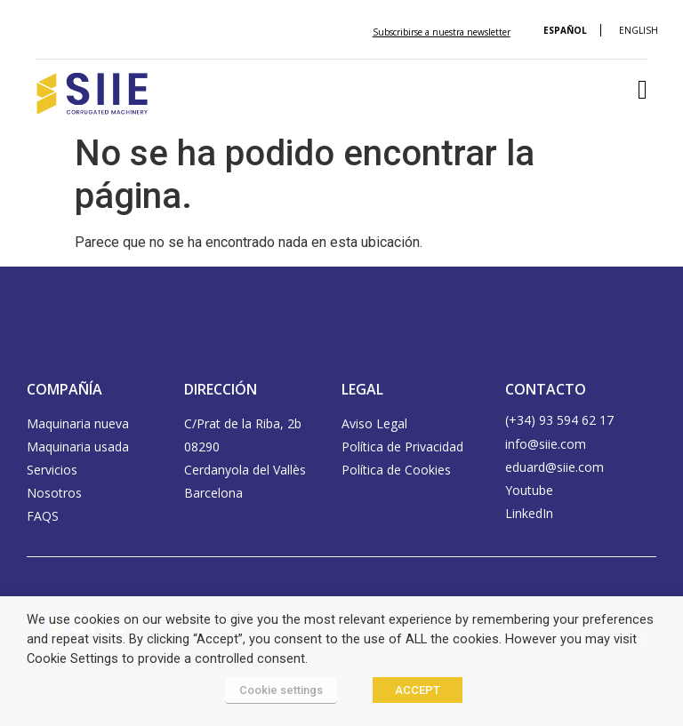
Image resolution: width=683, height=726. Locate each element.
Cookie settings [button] (281, 690)
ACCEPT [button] (417, 690)
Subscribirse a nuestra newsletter (441, 32)
